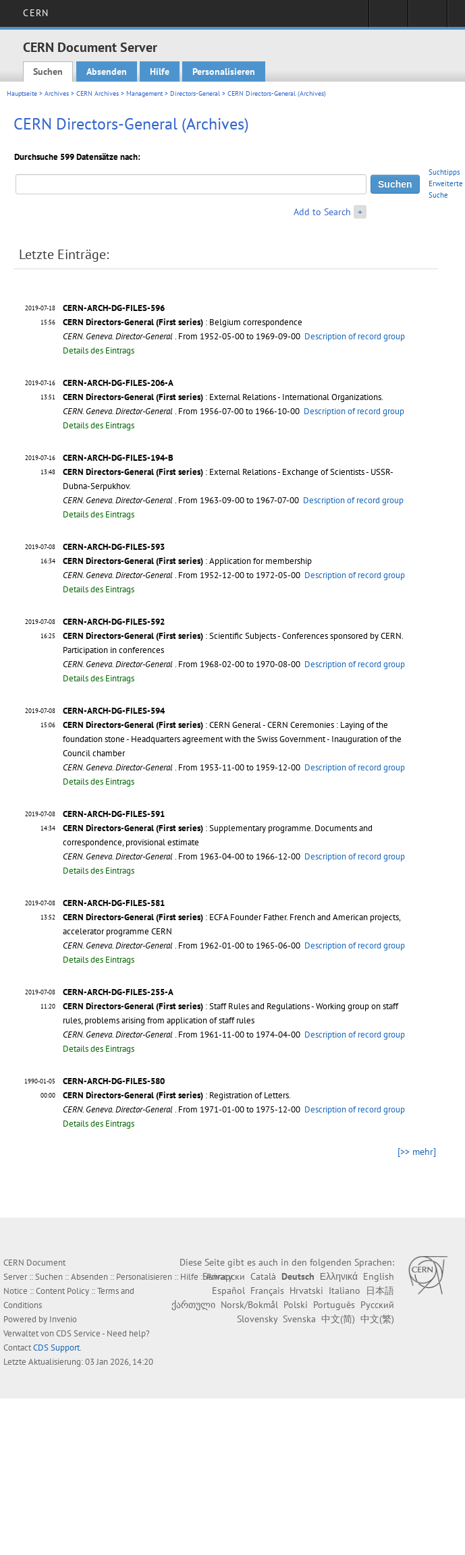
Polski (295, 1305)
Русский (377, 1305)
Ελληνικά (339, 1276)
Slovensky (257, 1319)
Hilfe (159, 71)
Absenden (106, 71)
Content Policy (62, 1291)
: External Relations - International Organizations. (223, 397)
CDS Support (56, 1347)
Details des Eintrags (98, 350)
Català (263, 1276)
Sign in (388, 17)
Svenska (299, 1319)
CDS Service (78, 1333)
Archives (57, 93)
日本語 (380, 1290)
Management (144, 93)
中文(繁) (377, 1319)
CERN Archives (97, 93)
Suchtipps (444, 172)
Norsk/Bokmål (249, 1305)
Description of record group (354, 336)
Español (228, 1290)
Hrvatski (306, 1290)
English (378, 1276)
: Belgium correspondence (182, 322)
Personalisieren (223, 71)
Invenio (63, 1319)
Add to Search (322, 212)
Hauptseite (22, 93)
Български (223, 1276)
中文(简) (338, 1319)
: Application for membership (187, 561)
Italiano (344, 1290)
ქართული (193, 1305)
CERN (35, 13)
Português (334, 1305)
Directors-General (195, 93)
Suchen (48, 71)
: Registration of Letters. (177, 1095)
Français (267, 1290)
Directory (427, 17)
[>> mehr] (417, 1152)
